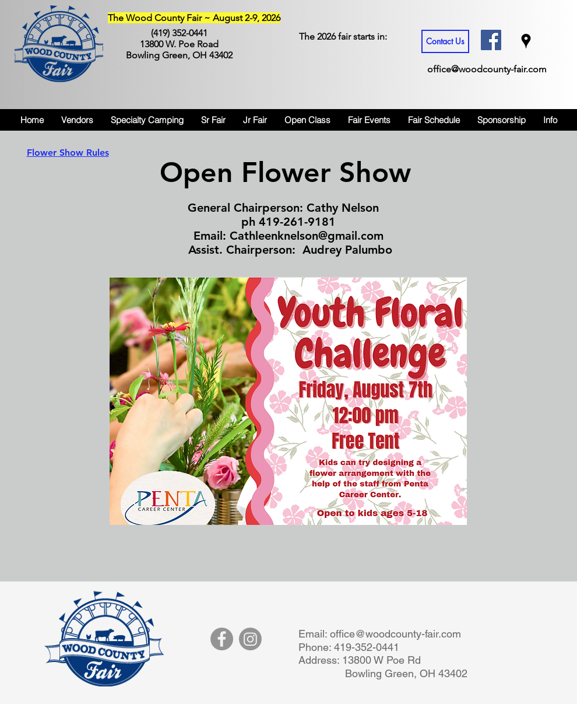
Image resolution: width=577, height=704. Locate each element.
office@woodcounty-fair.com (487, 69)
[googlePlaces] (526, 41)
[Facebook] (221, 639)
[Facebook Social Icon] (491, 40)
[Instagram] (250, 639)
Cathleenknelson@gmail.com (307, 236)
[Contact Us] (445, 41)
